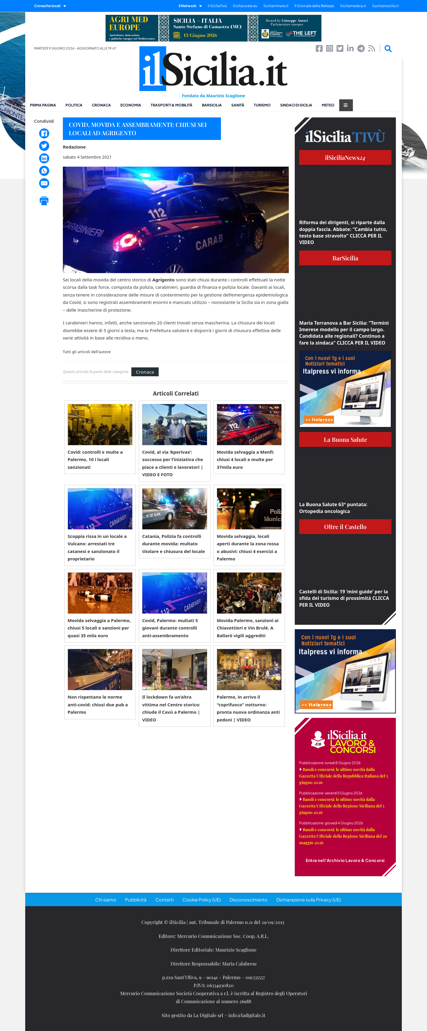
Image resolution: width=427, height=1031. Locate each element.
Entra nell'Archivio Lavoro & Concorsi (345, 860)
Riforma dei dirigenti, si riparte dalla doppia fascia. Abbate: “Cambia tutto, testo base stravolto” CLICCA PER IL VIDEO (343, 232)
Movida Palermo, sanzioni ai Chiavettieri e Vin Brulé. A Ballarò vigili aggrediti (247, 627)
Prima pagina (43, 105)
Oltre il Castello (345, 526)
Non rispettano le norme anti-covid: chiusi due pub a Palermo (98, 704)
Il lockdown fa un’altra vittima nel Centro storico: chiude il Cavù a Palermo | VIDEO (171, 708)
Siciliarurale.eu (245, 6)
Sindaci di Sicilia (296, 105)
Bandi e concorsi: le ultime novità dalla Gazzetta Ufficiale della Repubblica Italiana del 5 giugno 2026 (343, 776)
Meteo (328, 105)
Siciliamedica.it (353, 6)
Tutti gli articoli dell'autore (87, 352)
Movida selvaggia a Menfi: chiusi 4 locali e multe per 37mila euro (245, 459)
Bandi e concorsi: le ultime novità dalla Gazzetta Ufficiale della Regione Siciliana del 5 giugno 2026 (341, 805)
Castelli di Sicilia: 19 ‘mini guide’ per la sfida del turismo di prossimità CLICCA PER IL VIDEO (344, 598)
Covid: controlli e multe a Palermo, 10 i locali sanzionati (95, 459)
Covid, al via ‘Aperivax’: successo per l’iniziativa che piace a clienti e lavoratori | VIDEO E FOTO (172, 463)
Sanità (237, 105)
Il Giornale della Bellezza (314, 6)
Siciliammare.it (276, 6)
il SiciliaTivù (217, 6)
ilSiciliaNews (345, 157)
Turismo (262, 105)
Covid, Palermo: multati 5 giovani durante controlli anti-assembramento (170, 627)
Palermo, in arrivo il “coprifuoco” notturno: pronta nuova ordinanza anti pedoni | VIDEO (248, 708)
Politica (74, 105)
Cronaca (101, 105)
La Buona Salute (345, 439)
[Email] (44, 183)
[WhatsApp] (44, 171)
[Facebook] (44, 133)
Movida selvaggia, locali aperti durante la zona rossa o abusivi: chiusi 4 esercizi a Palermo (248, 547)
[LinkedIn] (44, 158)
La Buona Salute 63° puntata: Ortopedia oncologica (333, 507)
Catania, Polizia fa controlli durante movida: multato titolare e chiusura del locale (173, 543)
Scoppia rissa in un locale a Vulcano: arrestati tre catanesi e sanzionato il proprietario (97, 547)
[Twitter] (44, 146)
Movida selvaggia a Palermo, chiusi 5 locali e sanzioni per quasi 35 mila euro (99, 627)
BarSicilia (212, 105)
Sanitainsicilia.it (385, 6)
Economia (130, 105)
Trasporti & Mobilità (171, 105)
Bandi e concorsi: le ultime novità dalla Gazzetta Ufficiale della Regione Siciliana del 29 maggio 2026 (343, 836)
